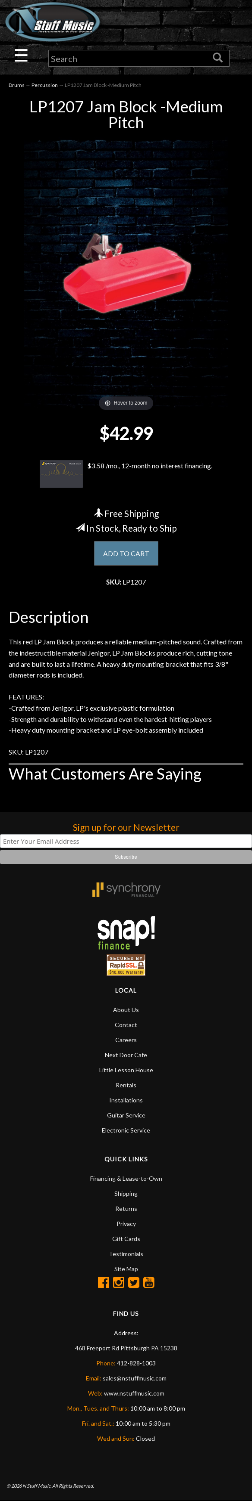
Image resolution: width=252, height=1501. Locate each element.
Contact (126, 1025)
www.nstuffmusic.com (134, 1393)
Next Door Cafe (126, 1055)
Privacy (126, 1224)
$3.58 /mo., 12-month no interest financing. (126, 474)
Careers (126, 1040)
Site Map (126, 1269)
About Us (126, 1010)
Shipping (126, 1194)
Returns (126, 1209)
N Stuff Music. (36, 1486)
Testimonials (126, 1254)
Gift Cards (126, 1239)
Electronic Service (126, 1130)
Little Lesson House (126, 1070)
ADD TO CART (126, 554)
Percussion (45, 85)
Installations (126, 1100)
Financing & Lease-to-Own (126, 1178)
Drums (17, 85)
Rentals (126, 1085)
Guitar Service (126, 1115)
